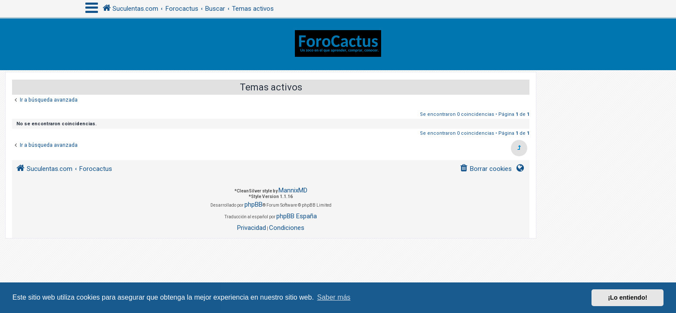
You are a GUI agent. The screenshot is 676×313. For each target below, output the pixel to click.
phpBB (253, 204)
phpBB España (296, 216)
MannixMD (293, 190)
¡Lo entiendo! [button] (627, 297)
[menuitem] (485, 169)
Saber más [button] (334, 297)
